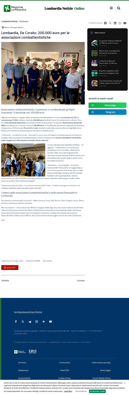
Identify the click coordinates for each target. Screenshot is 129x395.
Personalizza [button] (81, 391)
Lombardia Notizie (59, 8)
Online (79, 8)
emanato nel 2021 (70, 117)
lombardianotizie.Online (28, 312)
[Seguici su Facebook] (16, 321)
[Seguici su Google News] (44, 321)
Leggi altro (68, 391)
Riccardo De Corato (30, 128)
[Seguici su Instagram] (37, 321)
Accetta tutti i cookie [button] (97, 391)
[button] (111, 8)
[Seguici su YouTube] (51, 321)
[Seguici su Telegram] (30, 321)
